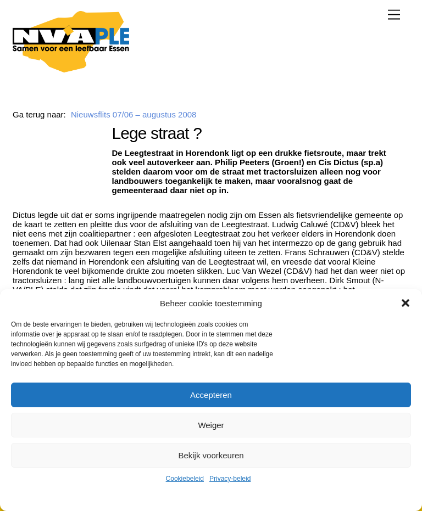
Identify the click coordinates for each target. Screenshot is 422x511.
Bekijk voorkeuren (210, 455)
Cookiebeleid (185, 478)
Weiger (211, 425)
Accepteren (211, 395)
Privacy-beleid (230, 478)
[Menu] (394, 14)
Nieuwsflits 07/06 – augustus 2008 (133, 114)
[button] (405, 302)
